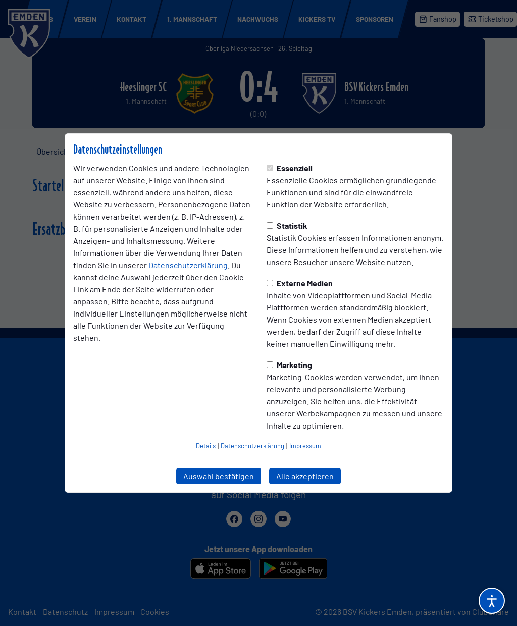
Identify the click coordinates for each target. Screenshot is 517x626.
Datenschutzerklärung (188, 265)
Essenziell (290, 168)
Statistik (287, 225)
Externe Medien (300, 283)
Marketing (289, 365)
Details (206, 446)
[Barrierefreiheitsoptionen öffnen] (492, 601)
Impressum (305, 446)
